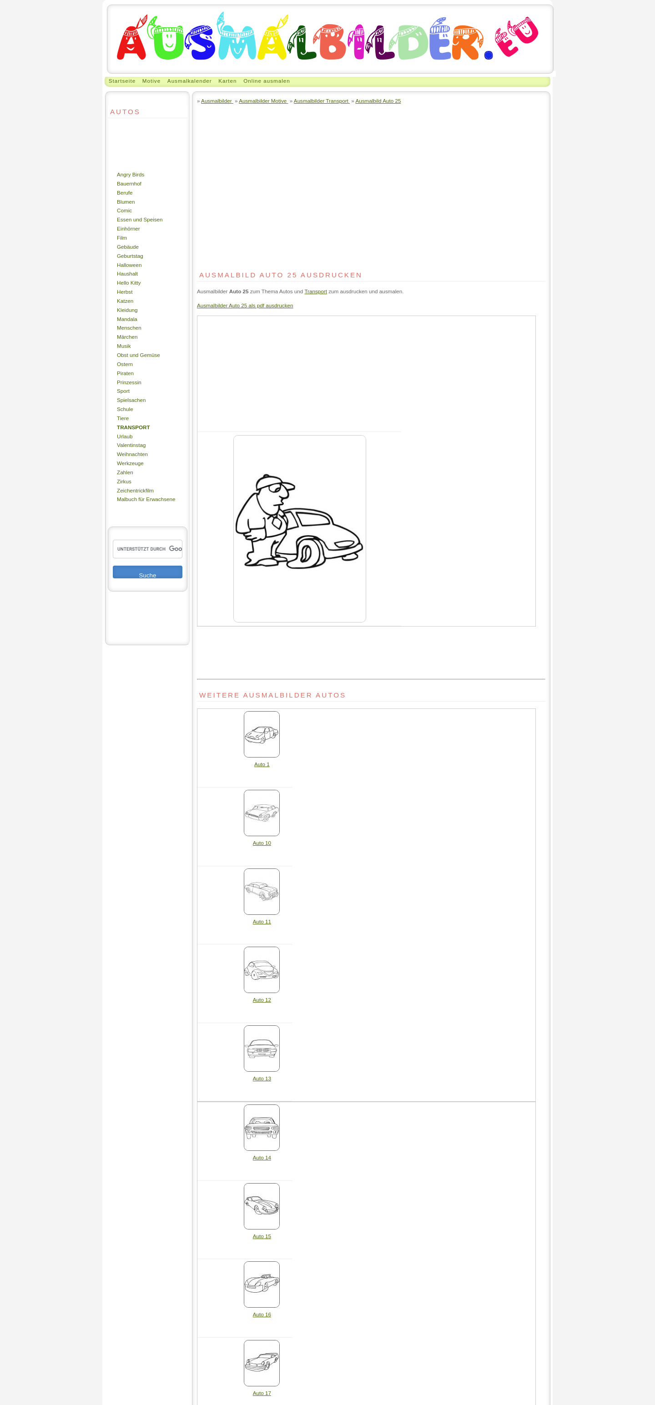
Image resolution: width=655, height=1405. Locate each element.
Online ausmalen (266, 81)
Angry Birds (130, 174)
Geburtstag (130, 256)
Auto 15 (262, 1233)
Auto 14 (262, 1154)
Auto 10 (262, 839)
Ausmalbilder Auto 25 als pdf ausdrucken (245, 305)
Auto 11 (262, 918)
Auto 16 (262, 1311)
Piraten (125, 373)
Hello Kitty (129, 283)
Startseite (122, 81)
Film (122, 238)
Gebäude (128, 247)
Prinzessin (129, 382)
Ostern (125, 364)
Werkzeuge (130, 463)
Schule (125, 409)
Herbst (124, 292)
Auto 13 (262, 1075)
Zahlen (125, 472)
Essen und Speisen (140, 219)
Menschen (129, 328)
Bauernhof (129, 183)
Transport (133, 427)
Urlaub (124, 436)
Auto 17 (262, 1390)
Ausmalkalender (189, 81)
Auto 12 (262, 996)
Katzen (125, 301)
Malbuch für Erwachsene (146, 499)
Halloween (129, 265)
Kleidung (127, 310)
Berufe (124, 193)
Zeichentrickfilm (135, 490)
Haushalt (127, 273)
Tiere (123, 418)
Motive (151, 81)
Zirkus (124, 481)
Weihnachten (132, 454)
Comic (124, 210)
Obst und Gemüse (138, 355)
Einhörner (128, 228)
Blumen (126, 202)
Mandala (127, 319)
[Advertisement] (135, 144)
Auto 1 (262, 761)
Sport (123, 391)
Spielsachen (131, 400)
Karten (227, 81)
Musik (124, 346)
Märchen (127, 337)
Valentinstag (131, 445)
